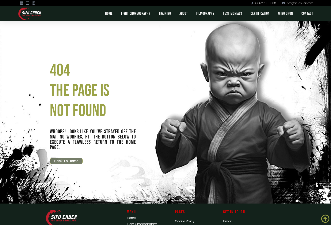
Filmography (205, 13)
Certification (260, 13)
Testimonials (232, 13)
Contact (307, 13)
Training (165, 13)
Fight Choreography (135, 13)
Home (109, 13)
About (183, 13)
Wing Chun (285, 13)
